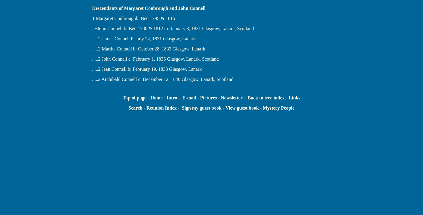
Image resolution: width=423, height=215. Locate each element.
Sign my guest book (202, 107)
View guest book (242, 107)
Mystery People (278, 107)
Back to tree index (266, 97)
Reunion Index (161, 107)
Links (294, 97)
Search (135, 107)
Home (156, 97)
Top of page (134, 97)
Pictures (208, 97)
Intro (172, 97)
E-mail (189, 97)
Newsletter (232, 97)
